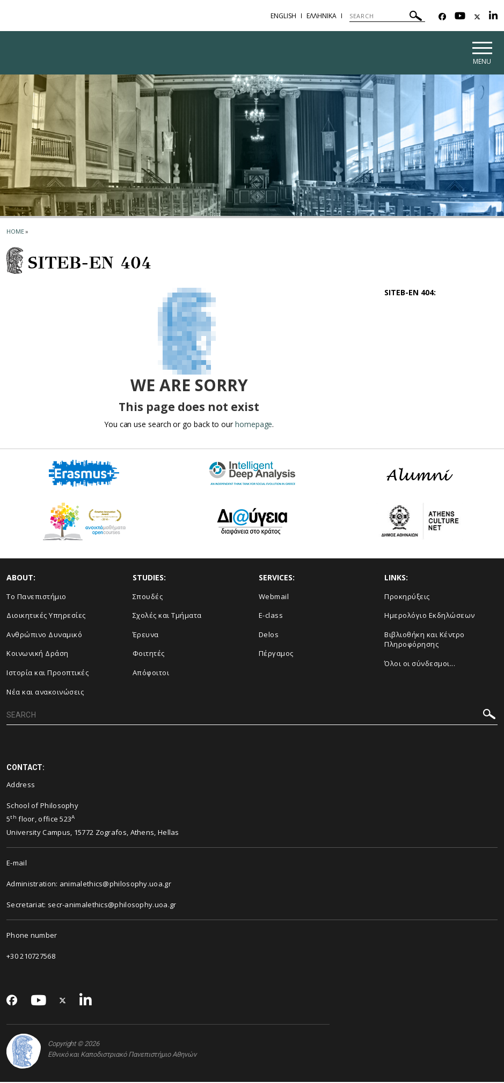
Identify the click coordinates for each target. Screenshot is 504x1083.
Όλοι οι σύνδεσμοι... (419, 664)
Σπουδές (148, 597)
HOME (15, 232)
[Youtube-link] (460, 16)
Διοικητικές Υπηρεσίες (46, 617)
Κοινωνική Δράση (37, 655)
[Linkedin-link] (493, 16)
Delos (269, 635)
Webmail (274, 597)
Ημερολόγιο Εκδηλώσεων (429, 617)
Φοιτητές (149, 655)
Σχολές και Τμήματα (167, 617)
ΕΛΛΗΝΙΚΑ (321, 15)
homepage (253, 425)
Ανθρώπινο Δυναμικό (44, 635)
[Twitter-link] (477, 16)
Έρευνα (146, 635)
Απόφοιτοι (151, 673)
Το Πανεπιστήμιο (36, 597)
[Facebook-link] (442, 16)
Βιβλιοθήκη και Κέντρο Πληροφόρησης (424, 641)
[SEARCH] (387, 16)
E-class (271, 617)
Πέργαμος (276, 655)
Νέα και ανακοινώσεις (45, 693)
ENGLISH (283, 15)
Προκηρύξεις (407, 597)
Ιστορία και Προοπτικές (47, 673)
